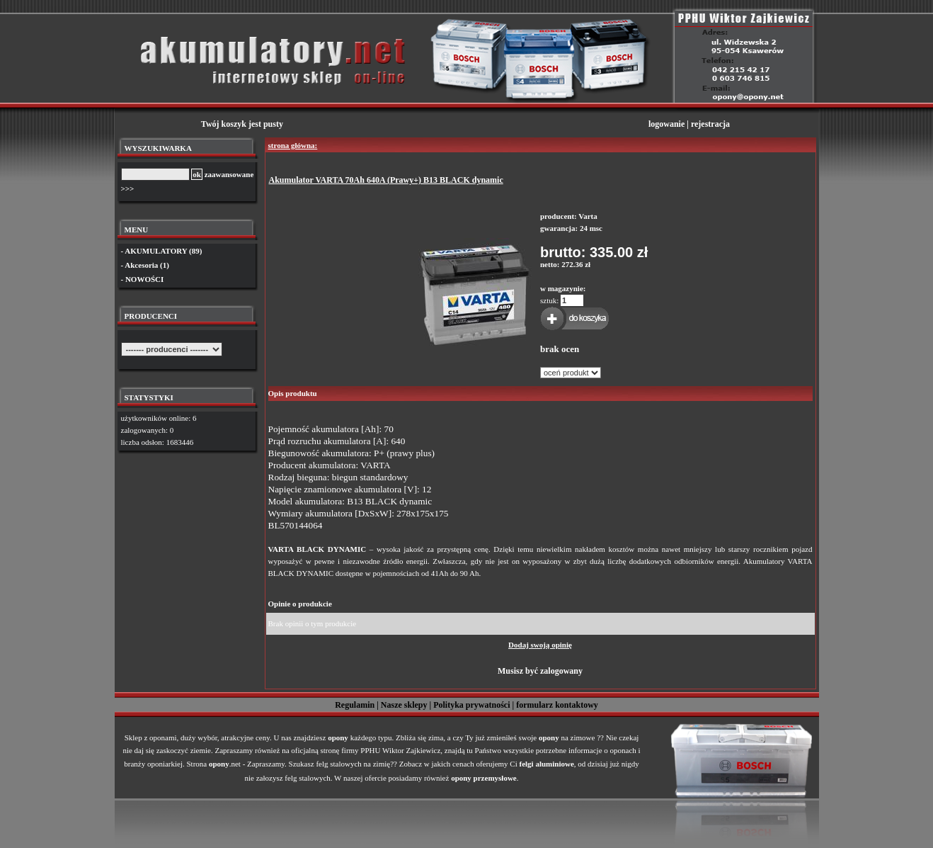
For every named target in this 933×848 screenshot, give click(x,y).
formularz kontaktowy (557, 705)
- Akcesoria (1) (145, 265)
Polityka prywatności (471, 705)
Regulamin (354, 705)
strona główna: (293, 145)
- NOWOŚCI (142, 279)
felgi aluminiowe (547, 763)
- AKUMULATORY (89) (161, 251)
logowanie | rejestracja (689, 124)
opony (338, 737)
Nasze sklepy (404, 705)
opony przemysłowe (484, 778)
